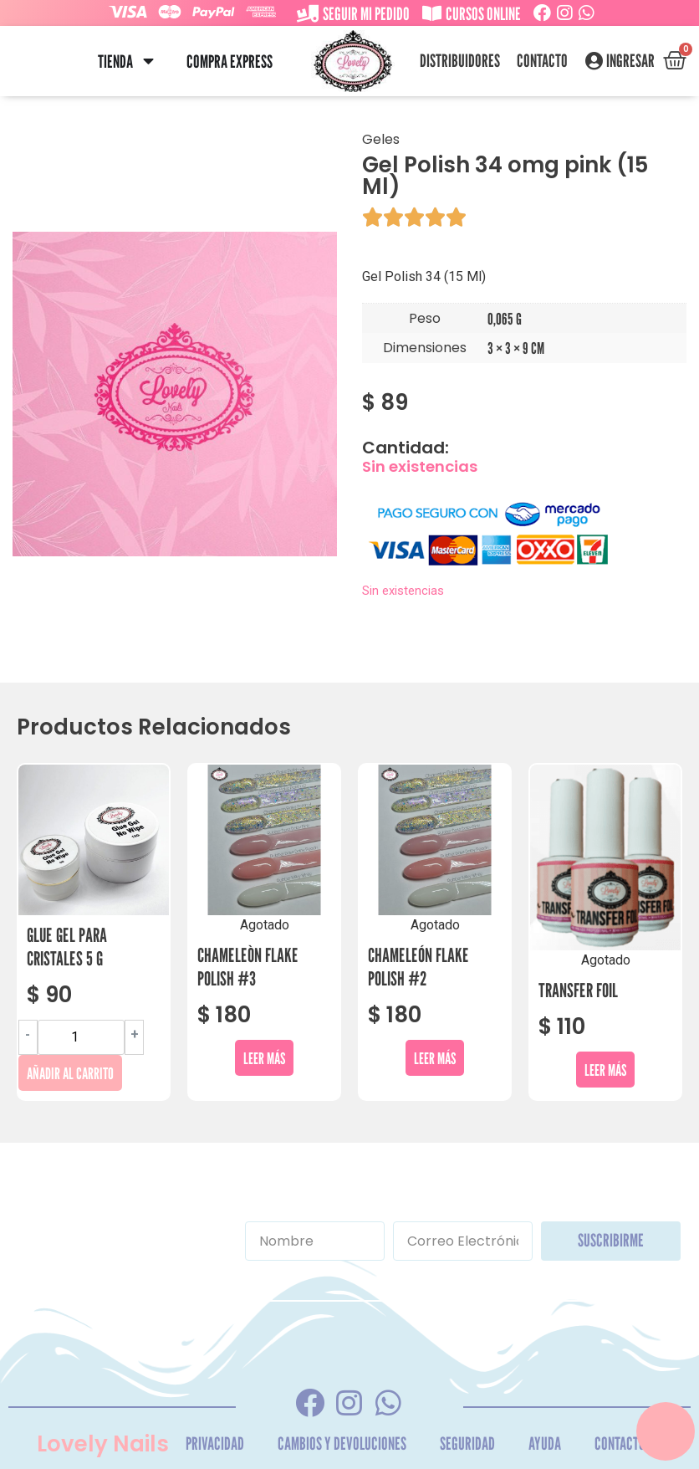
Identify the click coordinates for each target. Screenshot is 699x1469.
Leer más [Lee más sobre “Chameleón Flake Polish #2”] (435, 1057)
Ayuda (544, 1443)
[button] (148, 61)
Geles (381, 139)
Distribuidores (460, 61)
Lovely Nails (103, 1444)
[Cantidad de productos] (81, 1037)
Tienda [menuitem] (115, 61)
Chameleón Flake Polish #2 (418, 967)
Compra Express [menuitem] (229, 61)
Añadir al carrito (70, 1073)
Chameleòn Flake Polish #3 (247, 967)
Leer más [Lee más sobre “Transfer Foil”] (605, 1069)
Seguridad (467, 1443)
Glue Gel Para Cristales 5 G (67, 947)
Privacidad (215, 1443)
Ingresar (630, 61)
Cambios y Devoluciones (342, 1443)
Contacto (542, 61)
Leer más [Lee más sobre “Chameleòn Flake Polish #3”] (264, 1057)
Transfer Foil (578, 990)
